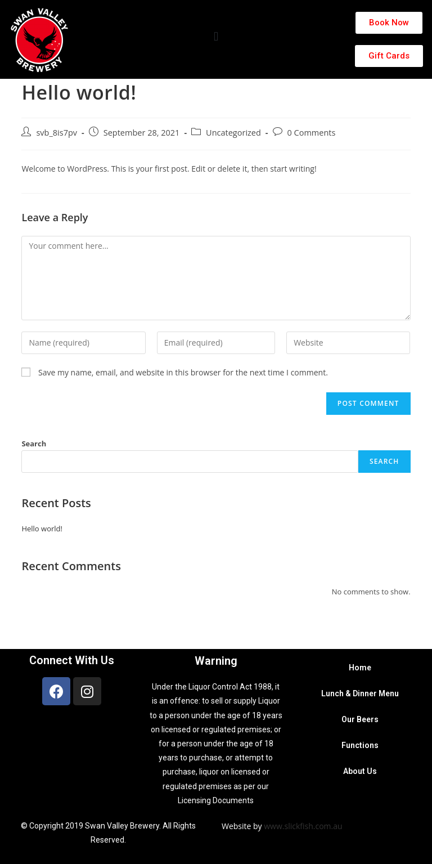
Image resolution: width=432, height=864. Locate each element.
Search (33, 443)
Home (360, 667)
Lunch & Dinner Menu (360, 693)
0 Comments (311, 132)
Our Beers (360, 719)
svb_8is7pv (56, 132)
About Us (360, 771)
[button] (215, 37)
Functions (360, 745)
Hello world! (41, 528)
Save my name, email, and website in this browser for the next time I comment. (183, 372)
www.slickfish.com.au (303, 826)
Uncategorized (233, 132)
